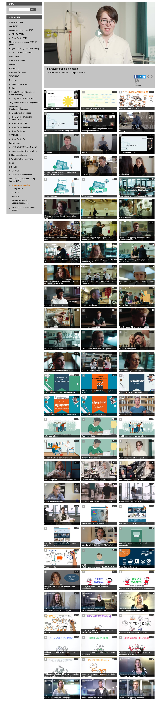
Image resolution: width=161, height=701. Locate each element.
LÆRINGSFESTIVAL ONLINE (24, 147)
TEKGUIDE (14, 76)
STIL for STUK (18, 34)
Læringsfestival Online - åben (24, 151)
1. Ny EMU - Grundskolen (22, 99)
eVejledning (14, 68)
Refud (11, 163)
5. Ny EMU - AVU (19, 131)
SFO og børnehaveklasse (20, 113)
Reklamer (13, 80)
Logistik (12, 64)
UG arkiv (15, 192)
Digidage (13, 167)
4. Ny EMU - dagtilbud (21, 127)
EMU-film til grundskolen (22, 175)
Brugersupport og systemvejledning (24, 49)
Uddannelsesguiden (21, 185)
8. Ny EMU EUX (16, 22)
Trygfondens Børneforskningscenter (24, 102)
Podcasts (137, 86)
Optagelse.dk (17, 189)
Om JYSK (13, 26)
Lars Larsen (14, 56)
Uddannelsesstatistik (18, 155)
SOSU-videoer (15, 135)
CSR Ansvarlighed (17, 60)
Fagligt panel (14, 143)
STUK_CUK (14, 171)
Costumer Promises (17, 72)
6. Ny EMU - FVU (19, 139)
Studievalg (16, 196)
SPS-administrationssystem (21, 159)
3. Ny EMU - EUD (19, 123)
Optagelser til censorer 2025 (21, 30)
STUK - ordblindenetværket (21, 53)
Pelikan (12, 88)
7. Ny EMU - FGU (19, 38)
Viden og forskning (19, 84)
